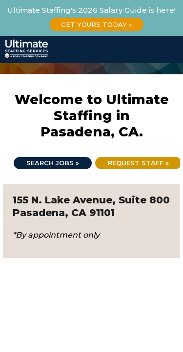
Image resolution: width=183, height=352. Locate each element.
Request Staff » (138, 163)
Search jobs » (52, 163)
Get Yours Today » (96, 24)
